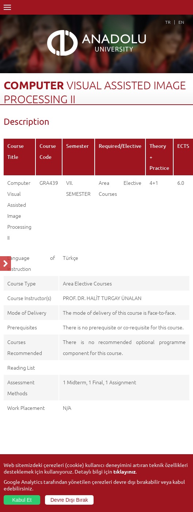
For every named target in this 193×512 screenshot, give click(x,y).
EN (181, 22)
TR (168, 22)
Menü (7, 7)
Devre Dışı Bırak (69, 500)
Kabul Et (22, 500)
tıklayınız (124, 471)
